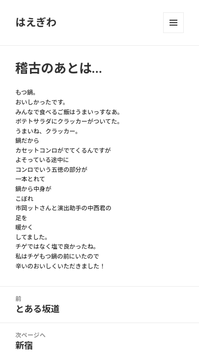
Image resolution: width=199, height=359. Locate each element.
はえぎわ (36, 22)
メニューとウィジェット (173, 22)
